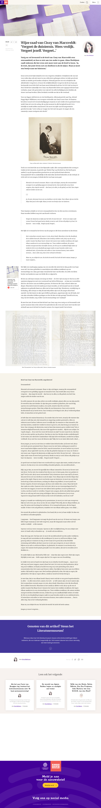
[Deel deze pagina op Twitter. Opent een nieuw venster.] (11, 42)
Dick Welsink (79, 706)
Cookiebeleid (37, 804)
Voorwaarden (46, 804)
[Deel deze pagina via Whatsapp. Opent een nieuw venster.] (16, 42)
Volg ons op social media (50, 798)
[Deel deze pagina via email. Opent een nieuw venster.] (82, 660)
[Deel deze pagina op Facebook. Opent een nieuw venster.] (14, 42)
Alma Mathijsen (90, 55)
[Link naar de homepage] (4, 2)
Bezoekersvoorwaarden (60, 804)
